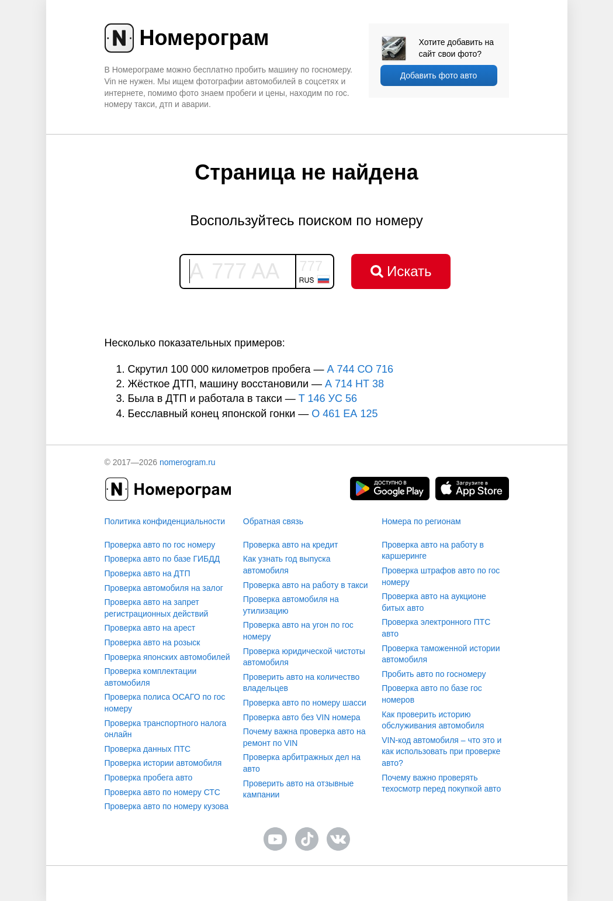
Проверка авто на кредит (290, 544)
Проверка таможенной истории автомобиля (441, 654)
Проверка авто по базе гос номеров (432, 693)
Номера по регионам (421, 521)
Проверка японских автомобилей (167, 657)
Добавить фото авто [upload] (438, 75)
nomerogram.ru (188, 462)
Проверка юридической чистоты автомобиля (304, 657)
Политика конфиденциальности (165, 521)
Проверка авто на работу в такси (305, 585)
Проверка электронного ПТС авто (436, 627)
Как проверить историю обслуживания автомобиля (433, 720)
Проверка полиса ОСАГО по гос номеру (165, 702)
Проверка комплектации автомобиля (151, 676)
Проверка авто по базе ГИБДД (162, 558)
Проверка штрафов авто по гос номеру (441, 576)
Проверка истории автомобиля (163, 763)
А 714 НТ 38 (354, 384)
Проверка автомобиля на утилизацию (291, 604)
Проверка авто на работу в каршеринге (433, 550)
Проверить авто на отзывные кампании (298, 789)
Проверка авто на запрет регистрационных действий (157, 607)
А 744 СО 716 (360, 369)
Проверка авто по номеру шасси (304, 702)
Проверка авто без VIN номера (302, 717)
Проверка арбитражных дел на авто (302, 762)
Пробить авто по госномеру (434, 674)
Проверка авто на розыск (152, 642)
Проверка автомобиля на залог (164, 588)
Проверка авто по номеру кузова (167, 806)
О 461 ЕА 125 (344, 413)
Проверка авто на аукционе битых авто (434, 602)
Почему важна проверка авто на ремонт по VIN (304, 737)
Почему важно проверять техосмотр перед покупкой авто (441, 783)
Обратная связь (273, 521)
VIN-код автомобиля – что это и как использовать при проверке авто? (441, 751)
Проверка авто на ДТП (148, 573)
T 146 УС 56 (328, 398)
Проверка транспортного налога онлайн (166, 729)
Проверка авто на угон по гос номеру (298, 630)
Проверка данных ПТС (148, 749)
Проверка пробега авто (149, 777)
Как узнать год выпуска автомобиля (287, 564)
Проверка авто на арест (150, 627)
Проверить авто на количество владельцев (301, 682)
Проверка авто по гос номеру (160, 544)
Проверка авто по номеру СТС (162, 792)
